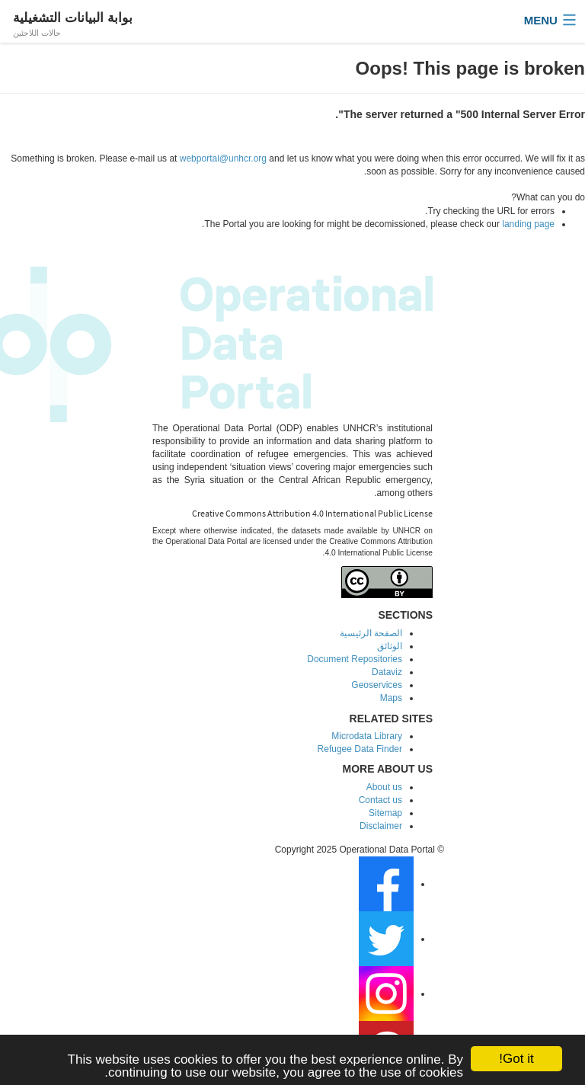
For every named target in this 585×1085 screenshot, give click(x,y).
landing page (528, 224)
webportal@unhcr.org (223, 158)
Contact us (380, 800)
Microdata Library (366, 736)
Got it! (516, 1058)
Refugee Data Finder (360, 749)
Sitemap (385, 813)
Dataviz (387, 672)
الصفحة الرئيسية (371, 633)
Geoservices (376, 685)
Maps (391, 698)
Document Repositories (354, 659)
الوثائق (389, 646)
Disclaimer (381, 826)
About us (384, 787)
